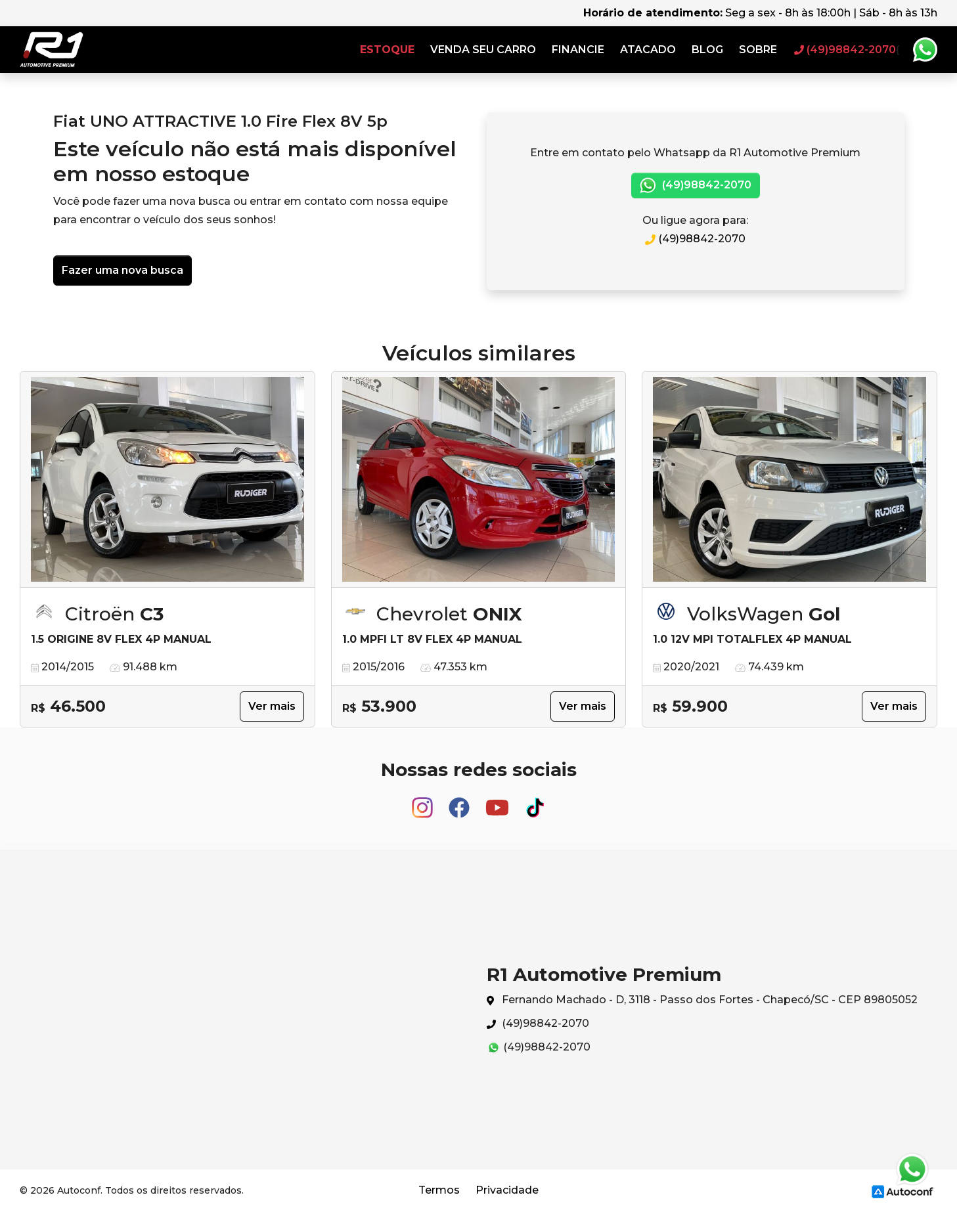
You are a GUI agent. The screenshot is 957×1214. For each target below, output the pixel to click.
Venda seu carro (483, 49)
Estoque (387, 49)
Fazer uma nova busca (122, 270)
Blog (707, 49)
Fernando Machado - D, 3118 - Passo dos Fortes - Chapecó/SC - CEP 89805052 (702, 1000)
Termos (439, 1190)
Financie (578, 49)
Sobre (758, 49)
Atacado (648, 49)
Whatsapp (924, 50)
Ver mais (272, 706)
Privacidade (507, 1190)
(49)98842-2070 (695, 185)
